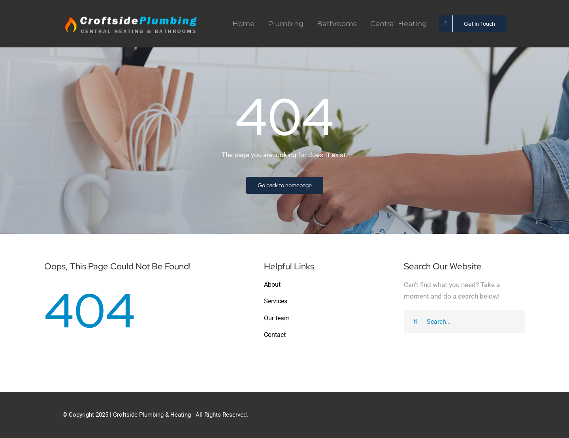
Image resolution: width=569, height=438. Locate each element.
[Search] (415, 321)
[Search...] (464, 321)
